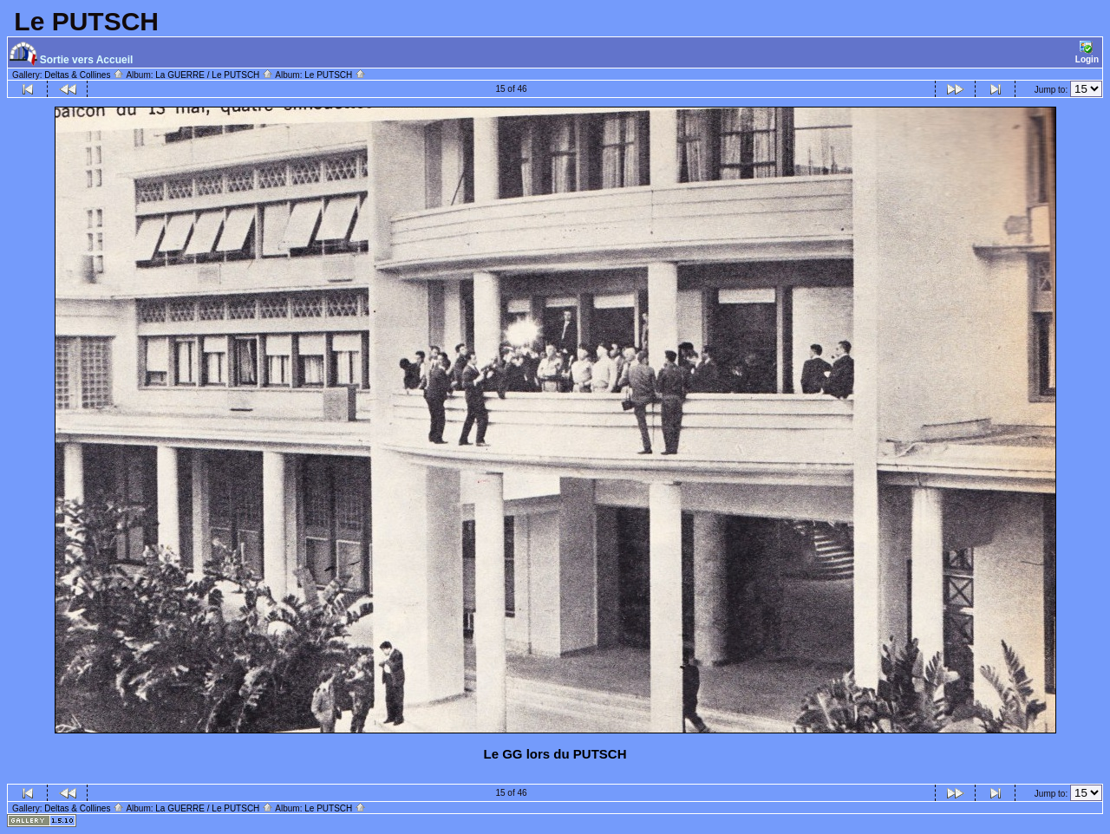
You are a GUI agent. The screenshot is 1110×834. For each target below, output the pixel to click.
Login (1087, 52)
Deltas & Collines (84, 75)
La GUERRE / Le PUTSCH (214, 75)
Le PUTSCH (335, 75)
